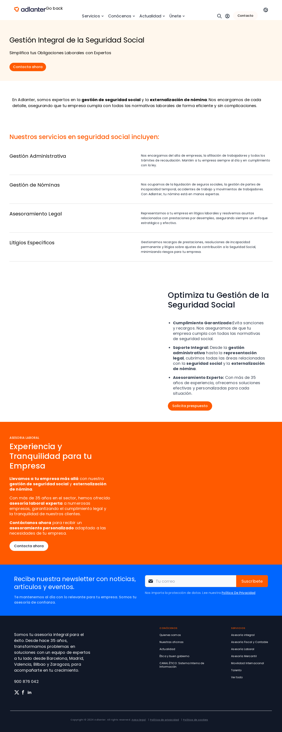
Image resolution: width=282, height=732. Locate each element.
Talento (236, 670)
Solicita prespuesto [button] (190, 405)
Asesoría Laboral (242, 649)
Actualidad (150, 16)
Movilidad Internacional (247, 663)
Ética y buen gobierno (174, 656)
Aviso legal (139, 719)
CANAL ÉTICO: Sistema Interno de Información (182, 665)
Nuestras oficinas (172, 642)
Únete (175, 16)
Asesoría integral (242, 635)
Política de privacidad (164, 719)
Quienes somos (170, 635)
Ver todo (237, 677)
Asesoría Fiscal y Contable (249, 642)
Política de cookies (195, 719)
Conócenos (119, 16)
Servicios (91, 16)
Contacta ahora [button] (28, 66)
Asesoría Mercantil (244, 656)
